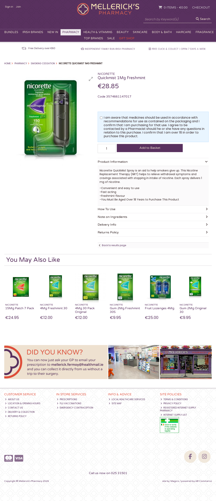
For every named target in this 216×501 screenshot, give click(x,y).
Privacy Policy (171, 403)
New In (52, 32)
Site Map (115, 403)
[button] (91, 79)
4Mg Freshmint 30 (53, 308)
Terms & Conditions (174, 399)
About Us (12, 399)
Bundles (11, 32)
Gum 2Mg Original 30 (193, 310)
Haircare (183, 32)
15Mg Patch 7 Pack (19, 308)
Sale (111, 38)
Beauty (123, 32)
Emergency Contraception (75, 407)
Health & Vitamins (97, 32)
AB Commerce (203, 481)
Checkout (201, 7)
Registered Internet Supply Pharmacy (178, 409)
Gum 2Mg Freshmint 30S (125, 310)
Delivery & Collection (20, 412)
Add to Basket (149, 148)
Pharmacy (70, 32)
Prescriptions (67, 399)
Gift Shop (126, 38)
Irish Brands (32, 32)
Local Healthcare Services (127, 399)
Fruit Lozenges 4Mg (159, 308)
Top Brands (93, 38)
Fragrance (205, 32)
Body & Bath (162, 32)
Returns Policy (15, 416)
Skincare (140, 32)
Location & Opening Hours (22, 403)
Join (18, 6)
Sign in (9, 6)
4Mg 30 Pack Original (85, 310)
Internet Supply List (174, 414)
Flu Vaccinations (69, 403)
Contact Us (14, 407)
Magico (175, 481)
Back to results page (114, 245)
